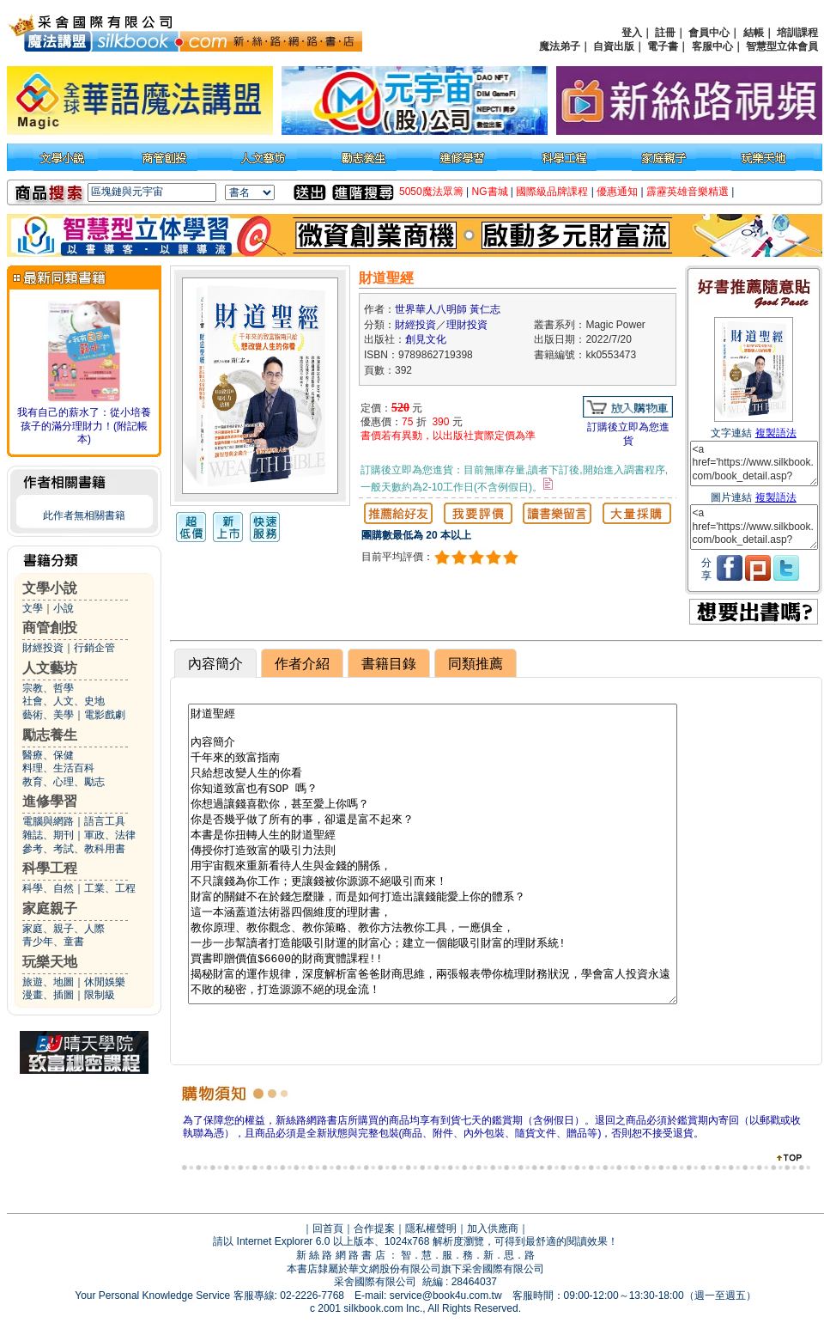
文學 (32, 608)
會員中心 (709, 33)
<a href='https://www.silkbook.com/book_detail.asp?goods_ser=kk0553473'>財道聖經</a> (754, 463)
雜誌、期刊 (48, 835)
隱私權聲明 (431, 1228)
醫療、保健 (48, 755)
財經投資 (43, 648)
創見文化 (425, 339)
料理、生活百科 (58, 768)
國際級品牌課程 (552, 192)
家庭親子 (49, 908)
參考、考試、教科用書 (73, 849)
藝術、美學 (48, 715)
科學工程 (49, 868)
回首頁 (327, 1228)
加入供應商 (492, 1228)
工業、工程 (110, 888)
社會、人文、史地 (63, 701)
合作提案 (374, 1228)
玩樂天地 (49, 961)
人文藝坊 (49, 668)
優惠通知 (617, 192)
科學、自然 (48, 888)
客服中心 (712, 46)
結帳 (753, 33)
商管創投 (49, 627)
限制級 (99, 995)
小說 (63, 608)
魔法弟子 (559, 46)
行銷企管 (94, 648)
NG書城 (490, 192)
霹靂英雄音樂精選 (687, 192)
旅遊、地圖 (48, 982)
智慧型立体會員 (782, 46)
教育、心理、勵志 (63, 782)
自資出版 (613, 46)
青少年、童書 (53, 942)
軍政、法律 (110, 835)
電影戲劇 (104, 715)
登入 (631, 33)
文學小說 (49, 588)
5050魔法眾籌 (431, 192)
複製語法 (776, 433)
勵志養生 (49, 735)
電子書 (662, 46)
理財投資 (467, 325)
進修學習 (49, 801)
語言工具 (104, 821)
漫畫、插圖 (48, 995)
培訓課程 (797, 33)
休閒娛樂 (104, 982)
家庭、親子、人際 (63, 929)
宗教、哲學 (48, 688)
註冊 (665, 33)
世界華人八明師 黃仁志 (447, 309)
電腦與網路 (48, 821)
